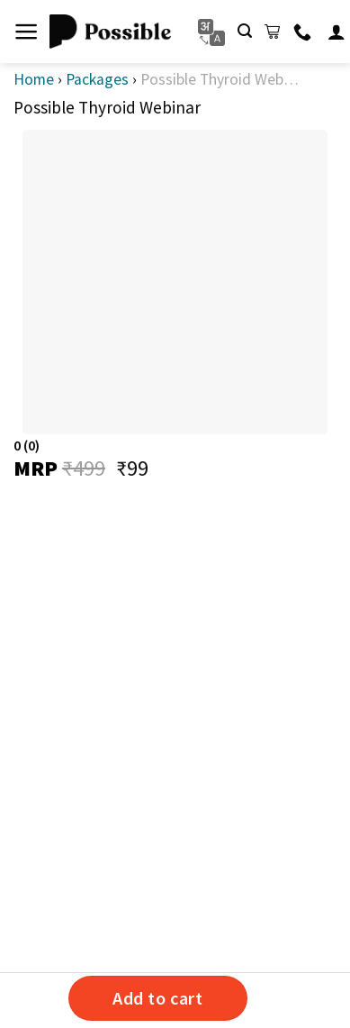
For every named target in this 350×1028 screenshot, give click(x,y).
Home (33, 79)
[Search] (245, 31)
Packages (97, 79)
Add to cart (157, 998)
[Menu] (26, 31)
